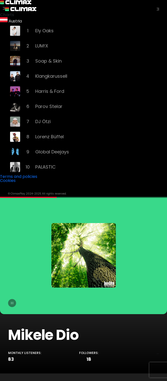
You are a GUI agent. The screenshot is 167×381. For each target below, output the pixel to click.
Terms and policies (18, 176)
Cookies (8, 180)
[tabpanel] (83, 285)
